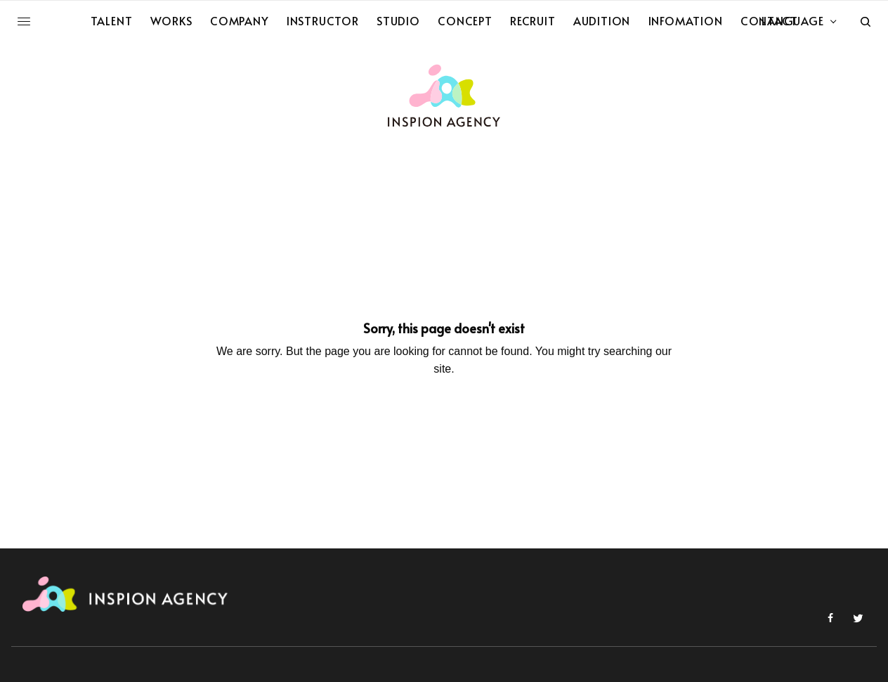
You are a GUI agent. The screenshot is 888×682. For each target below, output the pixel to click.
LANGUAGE (792, 20)
